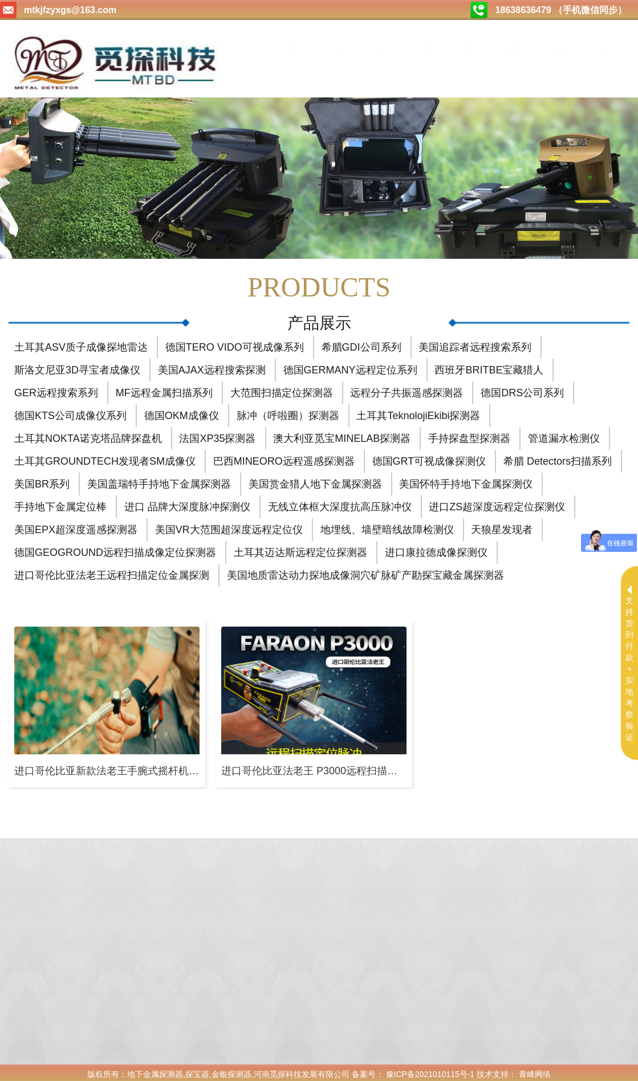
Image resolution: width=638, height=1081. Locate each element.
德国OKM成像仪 (181, 412)
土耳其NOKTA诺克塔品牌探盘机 (88, 435)
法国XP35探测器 (217, 435)
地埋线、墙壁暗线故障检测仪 (387, 526)
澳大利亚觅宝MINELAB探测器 (342, 435)
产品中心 (337, 48)
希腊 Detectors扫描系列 (557, 458)
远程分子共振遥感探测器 (406, 389)
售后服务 (559, 48)
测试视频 (426, 48)
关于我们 (292, 48)
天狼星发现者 (502, 526)
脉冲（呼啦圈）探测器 (288, 412)
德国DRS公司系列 (522, 389)
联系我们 (603, 48)
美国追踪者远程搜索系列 (474, 344)
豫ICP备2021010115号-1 (430, 1070)
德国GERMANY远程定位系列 (350, 366)
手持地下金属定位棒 (60, 503)
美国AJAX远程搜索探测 (212, 366)
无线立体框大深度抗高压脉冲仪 (340, 503)
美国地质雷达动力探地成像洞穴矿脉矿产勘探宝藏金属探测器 (365, 572)
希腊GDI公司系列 (361, 344)
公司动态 (381, 48)
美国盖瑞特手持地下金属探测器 (159, 480)
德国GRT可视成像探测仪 (429, 458)
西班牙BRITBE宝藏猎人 (488, 366)
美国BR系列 (42, 480)
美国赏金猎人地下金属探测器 (315, 480)
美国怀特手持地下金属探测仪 (466, 480)
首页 (248, 48)
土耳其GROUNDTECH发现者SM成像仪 (105, 458)
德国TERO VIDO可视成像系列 (234, 344)
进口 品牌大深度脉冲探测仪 (187, 503)
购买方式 (470, 48)
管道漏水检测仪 (564, 435)
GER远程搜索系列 (56, 389)
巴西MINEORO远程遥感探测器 (284, 458)
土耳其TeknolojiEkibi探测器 (418, 412)
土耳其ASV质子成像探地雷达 (81, 344)
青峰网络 (535, 1070)
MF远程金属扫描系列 (164, 389)
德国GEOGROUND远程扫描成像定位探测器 (115, 549)
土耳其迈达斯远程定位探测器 (300, 549)
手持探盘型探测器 (469, 435)
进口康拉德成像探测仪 (436, 549)
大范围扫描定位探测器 (281, 389)
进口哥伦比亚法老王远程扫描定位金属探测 (111, 572)
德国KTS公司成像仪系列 (70, 412)
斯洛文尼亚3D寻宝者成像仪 (77, 366)
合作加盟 (514, 48)
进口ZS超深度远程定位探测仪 (497, 503)
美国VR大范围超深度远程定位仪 (229, 526)
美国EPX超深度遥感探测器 (75, 526)
